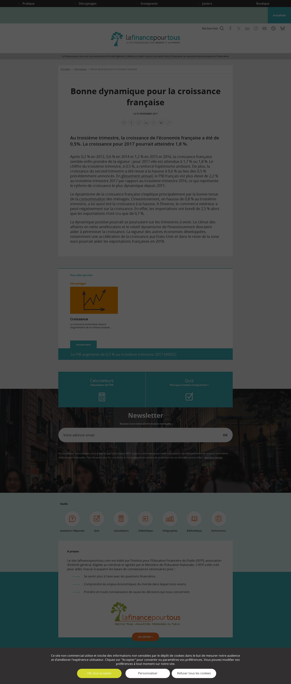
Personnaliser (148, 673)
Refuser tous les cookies (194, 673)
